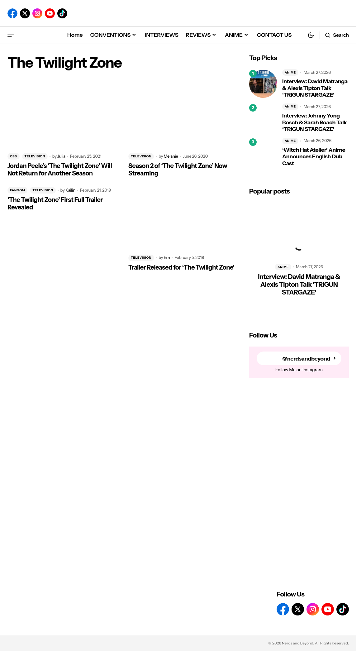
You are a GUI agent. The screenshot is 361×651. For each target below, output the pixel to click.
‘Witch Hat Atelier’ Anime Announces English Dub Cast (313, 157)
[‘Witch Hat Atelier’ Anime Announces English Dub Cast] (263, 152)
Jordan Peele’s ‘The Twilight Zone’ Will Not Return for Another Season (59, 169)
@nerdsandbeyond (306, 358)
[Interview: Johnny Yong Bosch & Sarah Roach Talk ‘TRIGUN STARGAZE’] (263, 118)
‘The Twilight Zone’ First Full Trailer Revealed (55, 203)
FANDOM (17, 190)
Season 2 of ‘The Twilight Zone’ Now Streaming (177, 169)
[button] (10, 35)
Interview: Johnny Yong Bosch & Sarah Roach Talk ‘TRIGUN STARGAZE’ (314, 122)
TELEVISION (35, 156)
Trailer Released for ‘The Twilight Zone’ (181, 267)
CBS (13, 156)
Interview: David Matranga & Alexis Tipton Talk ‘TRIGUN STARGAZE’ (315, 88)
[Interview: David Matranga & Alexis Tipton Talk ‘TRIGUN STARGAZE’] (263, 84)
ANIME (290, 72)
